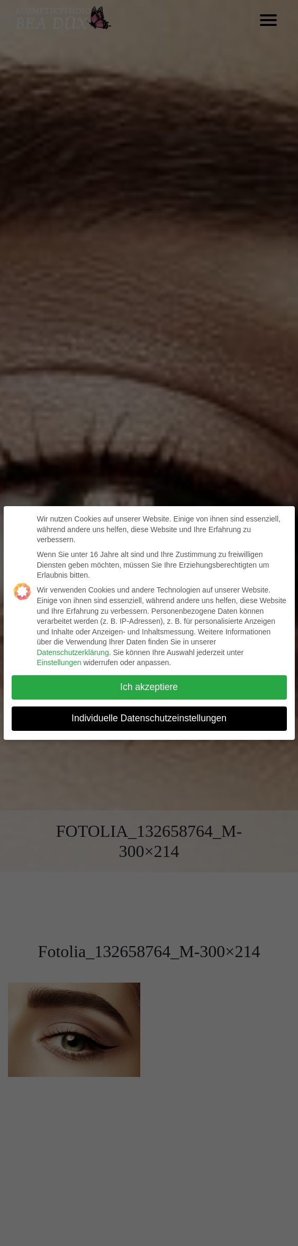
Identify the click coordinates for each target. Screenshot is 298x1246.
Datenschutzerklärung (73, 652)
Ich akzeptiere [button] (149, 687)
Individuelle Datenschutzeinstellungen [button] (149, 718)
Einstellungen (59, 662)
